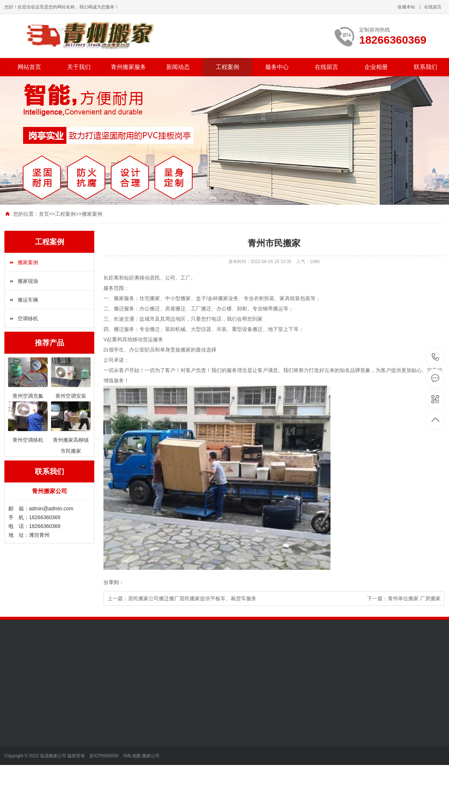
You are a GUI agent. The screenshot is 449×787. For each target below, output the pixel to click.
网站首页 (29, 67)
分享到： (113, 582)
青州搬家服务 (128, 67)
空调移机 (28, 318)
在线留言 (433, 7)
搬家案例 (92, 214)
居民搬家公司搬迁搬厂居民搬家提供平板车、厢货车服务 (192, 598)
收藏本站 (406, 7)
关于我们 (79, 67)
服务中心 (277, 67)
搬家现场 (28, 281)
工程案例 (227, 67)
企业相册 (376, 67)
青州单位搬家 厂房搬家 (414, 598)
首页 (44, 214)
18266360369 (435, 357)
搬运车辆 (28, 300)
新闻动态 (178, 67)
